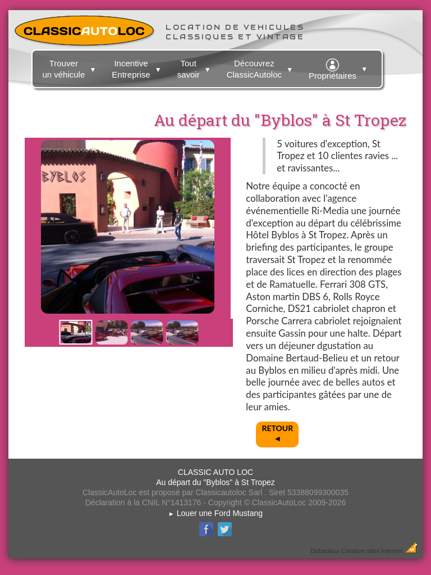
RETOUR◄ (277, 433)
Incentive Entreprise (138, 67)
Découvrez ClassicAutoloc (261, 67)
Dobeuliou (325, 550)
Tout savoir (195, 67)
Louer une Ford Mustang (215, 513)
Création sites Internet (371, 550)
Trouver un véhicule (70, 67)
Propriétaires (339, 67)
